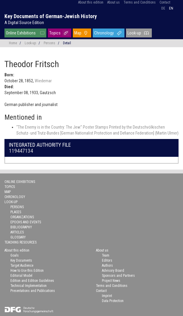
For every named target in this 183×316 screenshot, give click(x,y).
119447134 (21, 151)
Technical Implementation (28, 286)
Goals (14, 255)
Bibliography (21, 227)
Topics (55, 33)
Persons (49, 43)
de (163, 8)
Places (15, 212)
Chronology (104, 33)
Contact (165, 2)
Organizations (22, 217)
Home (13, 43)
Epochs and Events (25, 222)
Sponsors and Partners (118, 276)
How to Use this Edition (27, 270)
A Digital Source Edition (24, 22)
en (171, 8)
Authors (107, 265)
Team (105, 255)
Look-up (134, 33)
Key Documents (21, 260)
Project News (111, 281)
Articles (17, 232)
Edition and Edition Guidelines (32, 281)
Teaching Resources (20, 242)
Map (77, 33)
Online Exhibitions (21, 33)
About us (113, 2)
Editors (107, 260)
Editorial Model (21, 276)
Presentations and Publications (32, 291)
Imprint (107, 296)
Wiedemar (43, 80)
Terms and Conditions (140, 2)
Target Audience (21, 265)
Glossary (18, 237)
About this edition (90, 2)
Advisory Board (113, 270)
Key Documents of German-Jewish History (50, 16)
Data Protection (113, 301)
